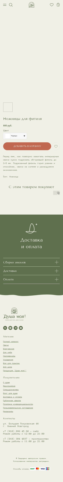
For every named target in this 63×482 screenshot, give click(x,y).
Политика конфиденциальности (18, 404)
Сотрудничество (11, 390)
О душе (6, 382)
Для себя (7, 352)
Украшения (8, 360)
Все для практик (11, 363)
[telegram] (16, 328)
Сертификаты (9, 356)
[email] (21, 328)
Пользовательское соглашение (18, 408)
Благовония (8, 349)
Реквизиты (8, 411)
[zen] (10, 328)
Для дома (7, 367)
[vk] (5, 328)
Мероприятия (9, 386)
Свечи (6, 345)
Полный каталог (11, 341)
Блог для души (10, 393)
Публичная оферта (12, 400)
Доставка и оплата (12, 397)
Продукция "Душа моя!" (14, 371)
